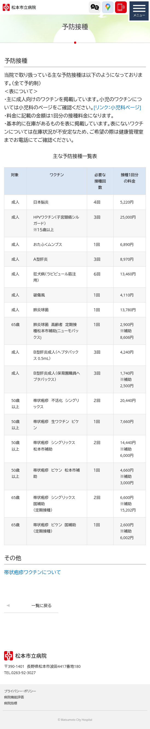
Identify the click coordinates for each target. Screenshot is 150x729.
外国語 (95, 7)
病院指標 (10, 703)
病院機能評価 (14, 697)
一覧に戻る (41, 605)
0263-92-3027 (121, 7)
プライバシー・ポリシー (20, 691)
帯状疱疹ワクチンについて (32, 572)
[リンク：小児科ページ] (117, 107)
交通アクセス (108, 7)
